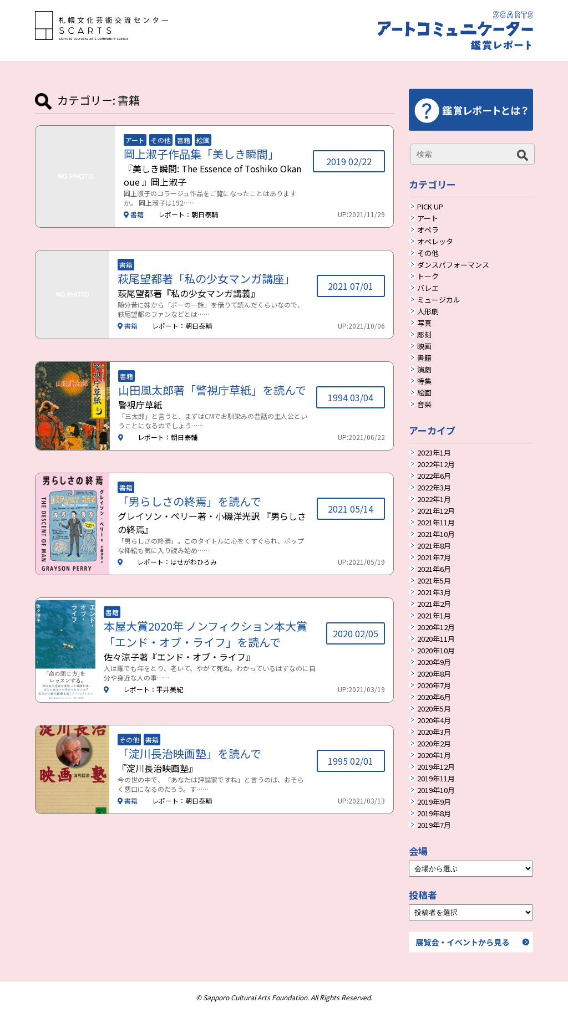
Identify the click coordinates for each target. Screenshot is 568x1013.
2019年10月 (436, 790)
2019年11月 (436, 779)
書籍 (424, 358)
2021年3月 (434, 593)
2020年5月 (434, 709)
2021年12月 (436, 511)
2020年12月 (436, 627)
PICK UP (430, 207)
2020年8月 (434, 674)
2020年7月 (434, 686)
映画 (424, 346)
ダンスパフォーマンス (453, 265)
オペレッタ (435, 242)
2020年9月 (434, 662)
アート (427, 218)
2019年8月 (434, 814)
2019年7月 (434, 825)
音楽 (424, 405)
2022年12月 (436, 465)
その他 (428, 253)
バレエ (428, 288)
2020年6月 (434, 697)
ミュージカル (438, 300)
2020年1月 (434, 755)
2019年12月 (436, 767)
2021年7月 (434, 558)
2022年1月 (434, 499)
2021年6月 (434, 569)
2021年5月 (434, 581)
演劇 (424, 370)
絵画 (424, 393)
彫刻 (424, 335)
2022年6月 (434, 476)
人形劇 (428, 312)
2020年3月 (434, 732)
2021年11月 (436, 523)
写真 (424, 323)
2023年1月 (434, 453)
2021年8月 (434, 546)
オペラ (428, 230)
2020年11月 (436, 639)
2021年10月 (436, 534)
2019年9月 (434, 802)
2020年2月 (434, 744)
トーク (428, 277)
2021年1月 (434, 616)
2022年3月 (434, 488)
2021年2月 (434, 604)
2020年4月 (434, 721)
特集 (424, 381)
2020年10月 (436, 651)
